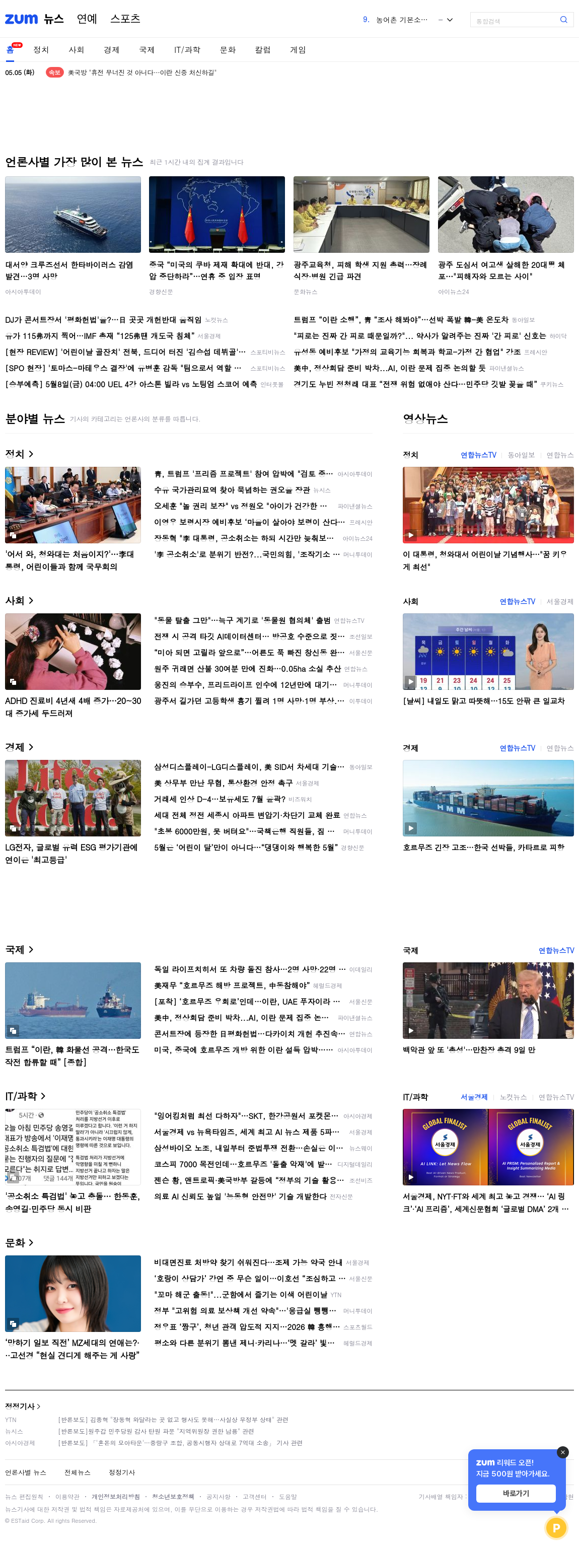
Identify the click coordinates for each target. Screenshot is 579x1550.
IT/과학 (187, 49)
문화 (228, 49)
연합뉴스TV (478, 455)
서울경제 (560, 601)
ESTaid (20, 1520)
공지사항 (218, 1496)
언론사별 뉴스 (25, 1472)
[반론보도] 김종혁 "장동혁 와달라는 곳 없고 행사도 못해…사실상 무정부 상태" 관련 (173, 1419)
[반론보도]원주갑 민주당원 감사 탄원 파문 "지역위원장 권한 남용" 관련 (156, 1431)
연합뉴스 (560, 455)
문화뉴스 (306, 291)
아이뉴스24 (453, 291)
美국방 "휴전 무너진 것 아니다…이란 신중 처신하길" (142, 72)
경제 (112, 49)
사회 (76, 49)
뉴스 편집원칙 (24, 1496)
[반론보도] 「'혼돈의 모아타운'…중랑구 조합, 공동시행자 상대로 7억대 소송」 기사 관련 (180, 1442)
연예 (87, 19)
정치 (41, 49)
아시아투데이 (23, 291)
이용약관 (67, 1496)
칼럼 (263, 49)
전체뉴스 (77, 1472)
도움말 (288, 1496)
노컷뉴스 (513, 1097)
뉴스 (54, 19)
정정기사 (19, 1406)
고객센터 (255, 1496)
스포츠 (125, 19)
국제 (147, 49)
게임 (298, 49)
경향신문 (161, 291)
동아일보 (521, 455)
